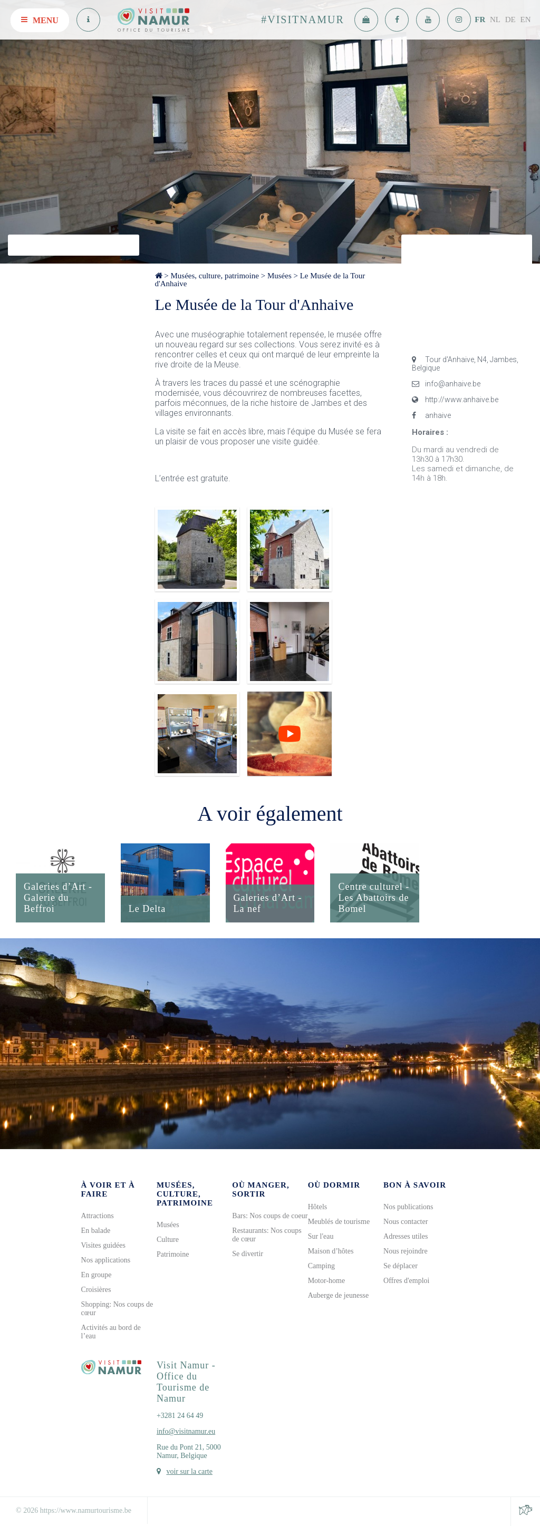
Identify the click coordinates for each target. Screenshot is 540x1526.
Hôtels (317, 1207)
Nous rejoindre (405, 1251)
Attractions (97, 1216)
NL (495, 19)
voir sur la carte (189, 1471)
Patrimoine (173, 1254)
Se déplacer (400, 1266)
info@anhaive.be (446, 384)
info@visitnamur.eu (186, 1431)
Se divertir (247, 1254)
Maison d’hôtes (331, 1251)
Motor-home (326, 1281)
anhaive (431, 415)
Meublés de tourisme (339, 1222)
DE (510, 19)
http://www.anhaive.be (455, 399)
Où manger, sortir (260, 1189)
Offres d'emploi (406, 1281)
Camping (321, 1266)
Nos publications (408, 1207)
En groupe (96, 1275)
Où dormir (334, 1185)
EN (525, 19)
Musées (279, 275)
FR (480, 19)
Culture (168, 1239)
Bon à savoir (414, 1185)
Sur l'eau (321, 1236)
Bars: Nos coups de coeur (269, 1216)
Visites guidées (103, 1245)
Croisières (96, 1290)
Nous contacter (405, 1222)
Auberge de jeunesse (338, 1295)
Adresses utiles (405, 1236)
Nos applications (106, 1260)
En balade (96, 1231)
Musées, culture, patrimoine (214, 275)
